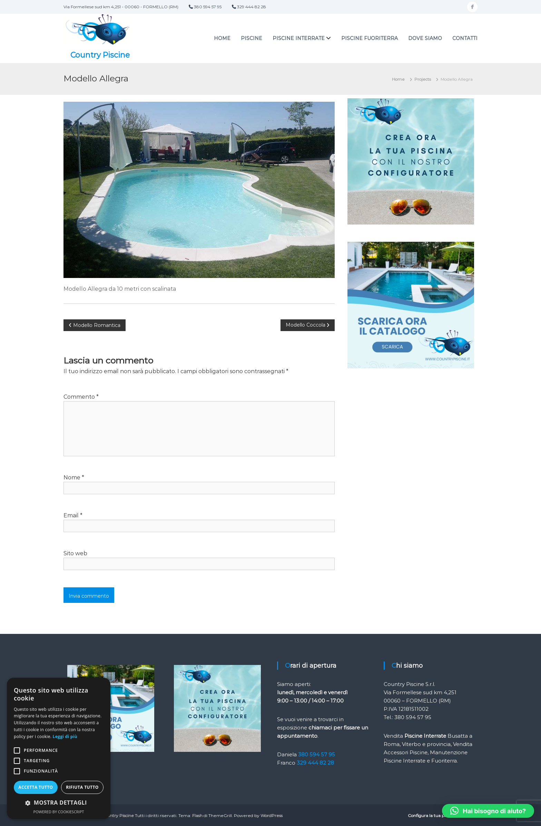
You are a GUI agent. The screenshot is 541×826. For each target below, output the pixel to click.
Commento (81, 396)
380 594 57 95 (316, 754)
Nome (73, 477)
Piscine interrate (299, 38)
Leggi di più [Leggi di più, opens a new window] (65, 736)
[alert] (58, 748)
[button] (488, 811)
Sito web (75, 553)
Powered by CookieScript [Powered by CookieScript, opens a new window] (58, 811)
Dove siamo (425, 38)
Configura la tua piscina (431, 815)
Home (222, 38)
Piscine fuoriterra (369, 38)
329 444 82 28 (315, 762)
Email (72, 515)
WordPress (271, 815)
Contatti (465, 38)
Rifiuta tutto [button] (82, 787)
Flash (197, 815)
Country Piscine (100, 54)
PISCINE (251, 38)
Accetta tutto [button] (35, 787)
